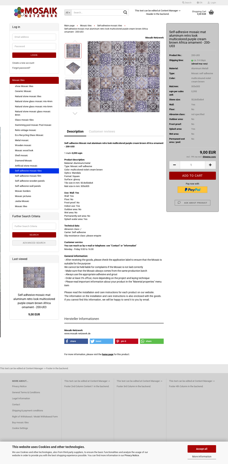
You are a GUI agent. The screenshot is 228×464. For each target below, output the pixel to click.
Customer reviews (102, 131)
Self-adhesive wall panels (28, 186)
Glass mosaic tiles (24, 119)
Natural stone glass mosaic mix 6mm (33, 106)
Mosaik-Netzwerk (154, 37)
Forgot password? (21, 68)
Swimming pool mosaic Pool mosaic (33, 125)
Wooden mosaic (23, 145)
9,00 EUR (34, 314)
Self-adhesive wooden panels (30, 181)
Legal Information (21, 398)
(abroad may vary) (199, 64)
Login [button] (212, 2)
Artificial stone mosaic (26, 165)
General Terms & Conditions (26, 392)
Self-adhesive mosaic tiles (28, 170)
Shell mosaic (21, 155)
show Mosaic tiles (24, 86)
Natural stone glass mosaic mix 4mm (33, 101)
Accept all (201, 448)
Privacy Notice (132, 455)
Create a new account (23, 63)
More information (201, 456)
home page (107, 354)
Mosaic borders (23, 191)
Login (34, 55)
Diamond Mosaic (23, 160)
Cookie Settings (20, 428)
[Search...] (67, 12)
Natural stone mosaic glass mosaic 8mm (33, 113)
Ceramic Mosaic (23, 91)
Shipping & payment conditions (27, 410)
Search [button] (186, 2)
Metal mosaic (22, 140)
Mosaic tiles (18, 80)
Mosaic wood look (24, 150)
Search (34, 235)
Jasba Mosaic (22, 201)
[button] (199, 2)
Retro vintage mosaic (25, 130)
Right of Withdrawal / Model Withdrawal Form (35, 416)
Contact (16, 404)
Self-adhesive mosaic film (28, 176)
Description (75, 131)
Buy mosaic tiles (20, 422)
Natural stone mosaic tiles (28, 96)
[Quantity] (192, 165)
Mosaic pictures (23, 196)
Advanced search (34, 243)
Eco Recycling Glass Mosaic (29, 135)
